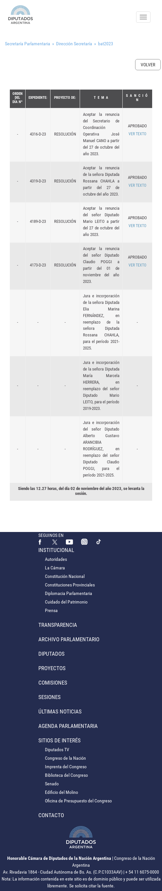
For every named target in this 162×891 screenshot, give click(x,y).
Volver (148, 64)
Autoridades (56, 559)
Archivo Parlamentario (68, 639)
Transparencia (57, 625)
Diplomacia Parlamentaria (68, 593)
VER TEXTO (137, 134)
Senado (52, 783)
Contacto (51, 815)
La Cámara (55, 567)
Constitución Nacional (65, 576)
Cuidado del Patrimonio (66, 602)
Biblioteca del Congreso (66, 775)
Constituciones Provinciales (70, 584)
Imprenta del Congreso (66, 766)
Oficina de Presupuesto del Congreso (78, 800)
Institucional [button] (56, 550)
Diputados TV (57, 749)
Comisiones (52, 682)
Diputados (51, 653)
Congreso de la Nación (65, 758)
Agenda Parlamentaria (68, 726)
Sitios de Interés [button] (59, 740)
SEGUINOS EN (51, 535)
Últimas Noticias (60, 711)
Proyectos (52, 668)
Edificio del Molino (61, 792)
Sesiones (49, 697)
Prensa (51, 610)
